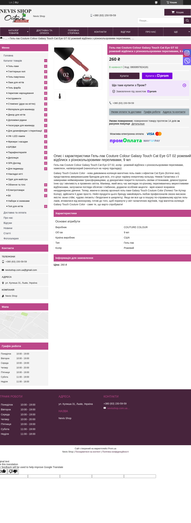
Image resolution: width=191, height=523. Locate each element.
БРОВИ (12, 147)
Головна (8, 55)
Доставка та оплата (44, 31)
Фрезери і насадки (18, 141)
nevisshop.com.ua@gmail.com (21, 270)
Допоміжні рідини (17, 120)
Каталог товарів (13, 31)
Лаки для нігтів (16, 82)
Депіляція (13, 157)
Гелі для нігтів (15, 206)
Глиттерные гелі (16, 71)
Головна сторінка (73, 31)
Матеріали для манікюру (21, 109)
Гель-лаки (13, 66)
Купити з (157, 75)
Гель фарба (14, 87)
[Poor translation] (13, 471)
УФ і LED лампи (16, 136)
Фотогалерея (11, 238)
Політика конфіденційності (115, 452)
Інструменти (14, 98)
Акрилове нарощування (21, 93)
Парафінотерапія (17, 152)
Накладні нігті (15, 174)
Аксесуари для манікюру (21, 125)
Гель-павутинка (16, 77)
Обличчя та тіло (16, 184)
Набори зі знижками (19, 201)
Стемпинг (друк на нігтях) (21, 103)
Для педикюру (15, 168)
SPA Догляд (14, 163)
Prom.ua (112, 448)
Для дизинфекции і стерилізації (25, 130)
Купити (124, 75)
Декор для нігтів (16, 114)
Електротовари (16, 190)
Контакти (100, 32)
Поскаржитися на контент (88, 452)
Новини (8, 228)
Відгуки (125, 32)
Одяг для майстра (18, 179)
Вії (9, 195)
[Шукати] (187, 20)
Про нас (151, 32)
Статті (7, 233)
